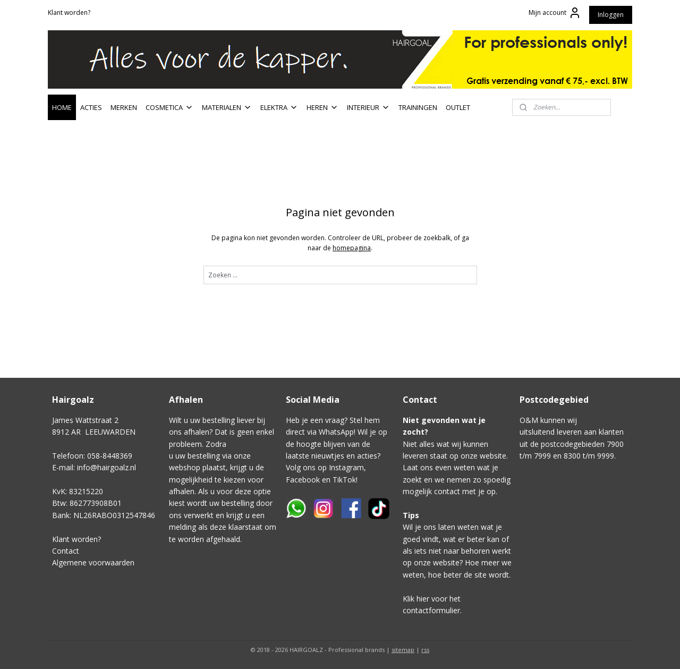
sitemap (403, 650)
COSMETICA (169, 107)
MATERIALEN (227, 107)
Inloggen (611, 14)
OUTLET (458, 107)
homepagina (352, 247)
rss (425, 650)
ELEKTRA (279, 107)
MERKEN (123, 107)
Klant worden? (69, 12)
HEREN (322, 107)
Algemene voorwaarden (93, 562)
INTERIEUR (368, 107)
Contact (65, 551)
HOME (62, 107)
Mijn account (555, 12)
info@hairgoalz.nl (106, 467)
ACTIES (91, 107)
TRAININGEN (417, 107)
